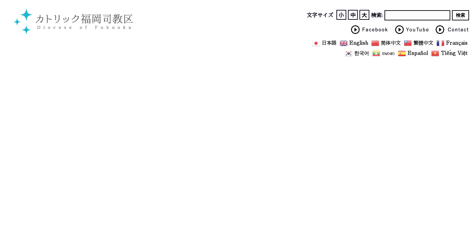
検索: (377, 15)
